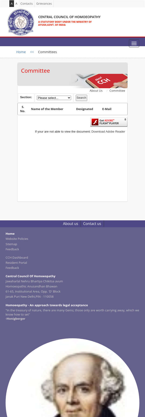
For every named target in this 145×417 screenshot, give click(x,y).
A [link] (16, 3)
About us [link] (70, 223)
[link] (53, 17)
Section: (26, 97)
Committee (117, 90)
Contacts (26, 3)
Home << (25, 52)
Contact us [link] (92, 223)
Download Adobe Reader (108, 131)
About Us (96, 90)
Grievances (44, 3)
